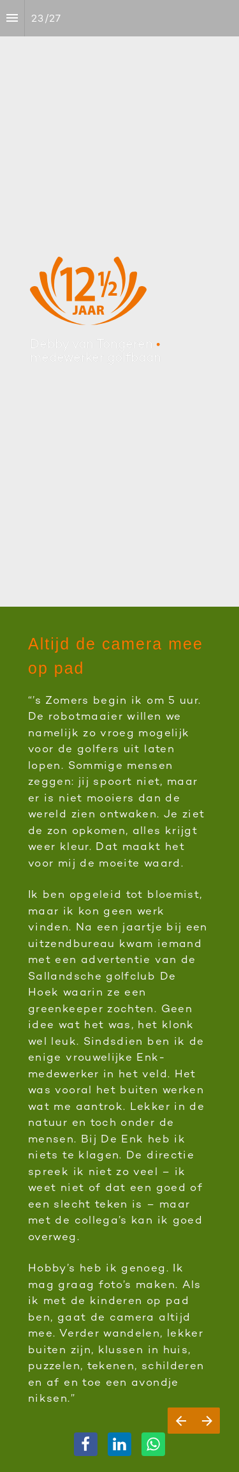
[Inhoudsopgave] (12, 18)
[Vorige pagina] (181, 1421)
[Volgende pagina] (207, 1421)
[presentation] (119, 303)
